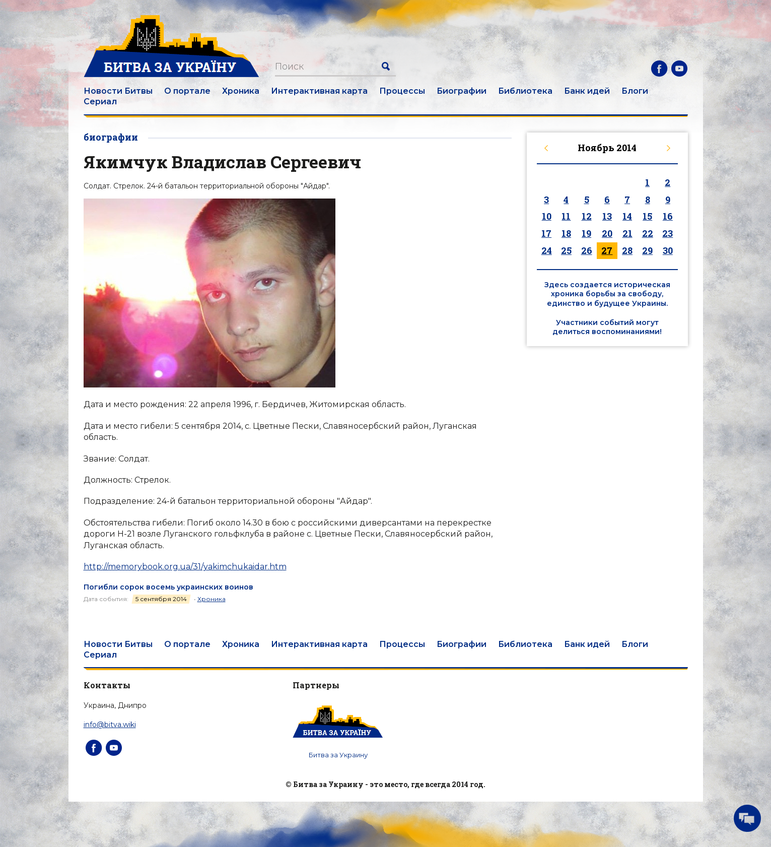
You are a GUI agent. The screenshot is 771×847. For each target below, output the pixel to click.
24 (546, 250)
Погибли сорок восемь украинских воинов (168, 587)
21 (627, 233)
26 (586, 250)
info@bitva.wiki (110, 724)
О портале (187, 91)
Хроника (240, 91)
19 (586, 233)
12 (587, 216)
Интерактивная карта (319, 91)
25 (566, 250)
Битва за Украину (338, 755)
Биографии (461, 91)
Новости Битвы (118, 91)
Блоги (634, 91)
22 (647, 233)
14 (627, 216)
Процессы (402, 91)
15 (647, 216)
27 (606, 250)
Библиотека (525, 91)
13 (607, 216)
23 (667, 233)
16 (668, 216)
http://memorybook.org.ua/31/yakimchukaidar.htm (185, 566)
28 (627, 250)
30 (668, 250)
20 (607, 233)
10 (546, 216)
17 (546, 233)
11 (566, 216)
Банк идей (587, 91)
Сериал (100, 101)
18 (566, 233)
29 (647, 250)
